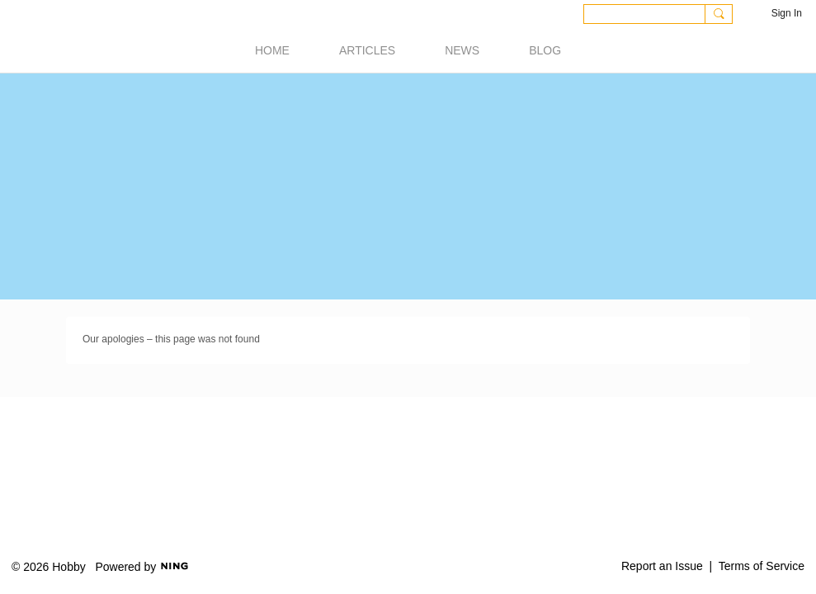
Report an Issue (662, 566)
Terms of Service (761, 566)
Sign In (786, 13)
